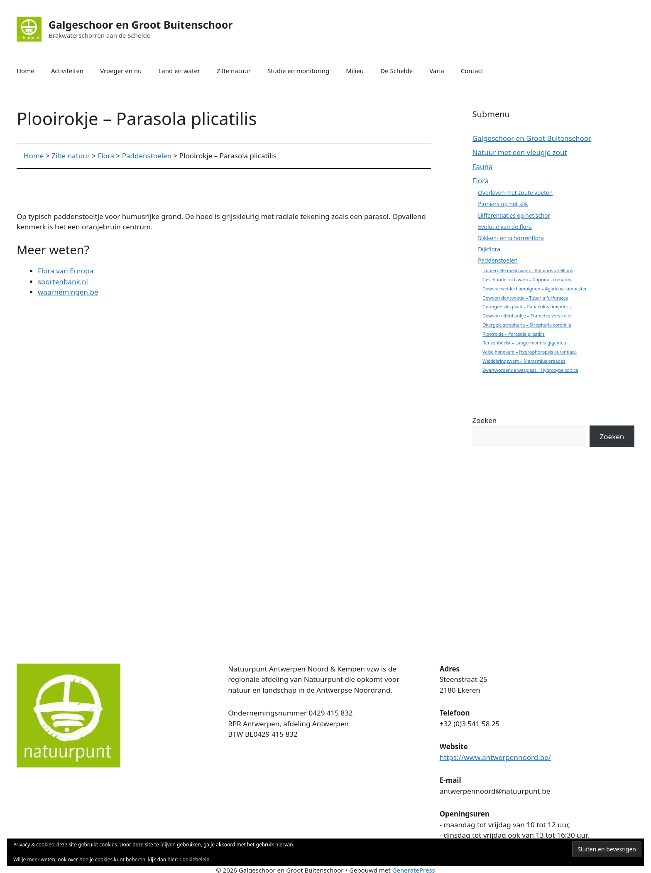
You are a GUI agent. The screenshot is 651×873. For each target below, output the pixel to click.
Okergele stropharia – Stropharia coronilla (526, 325)
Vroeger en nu (121, 70)
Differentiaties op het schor (514, 215)
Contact (472, 70)
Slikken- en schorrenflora (511, 238)
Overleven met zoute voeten (515, 193)
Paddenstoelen (498, 260)
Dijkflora (489, 249)
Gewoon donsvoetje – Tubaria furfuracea (525, 298)
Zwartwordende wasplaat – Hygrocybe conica (530, 370)
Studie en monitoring (298, 70)
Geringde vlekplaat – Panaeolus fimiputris (526, 306)
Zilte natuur (234, 70)
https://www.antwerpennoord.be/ (495, 757)
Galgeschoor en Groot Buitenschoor (140, 24)
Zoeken (484, 420)
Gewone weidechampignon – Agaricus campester (534, 288)
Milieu (355, 70)
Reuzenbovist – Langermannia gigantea (524, 342)
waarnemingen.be (68, 292)
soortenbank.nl (63, 281)
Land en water (179, 70)
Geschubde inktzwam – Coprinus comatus (526, 279)
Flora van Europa (65, 270)
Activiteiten (67, 70)
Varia (436, 70)
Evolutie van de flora (505, 227)
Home (25, 70)
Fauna (482, 166)
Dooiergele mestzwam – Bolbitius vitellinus (527, 270)
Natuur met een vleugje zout (519, 152)
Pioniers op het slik (503, 204)
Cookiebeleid (194, 859)
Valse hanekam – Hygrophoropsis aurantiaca (529, 352)
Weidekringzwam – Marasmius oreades (523, 361)
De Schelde (396, 70)
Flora (480, 180)
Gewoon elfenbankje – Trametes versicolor (527, 315)
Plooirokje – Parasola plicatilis (513, 334)
